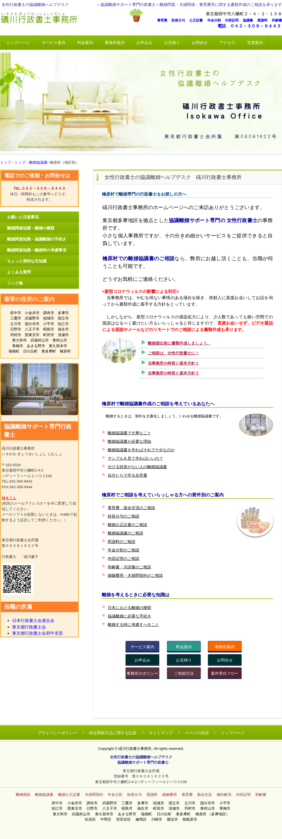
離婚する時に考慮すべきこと (133, 624)
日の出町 (30, 351)
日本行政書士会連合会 (33, 620)
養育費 (164, 20)
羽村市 (15, 335)
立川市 (15, 324)
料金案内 (85, 42)
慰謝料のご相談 (121, 541)
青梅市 (17, 346)
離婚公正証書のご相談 (127, 524)
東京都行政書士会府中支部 (37, 633)
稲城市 (48, 318)
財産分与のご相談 (123, 516)
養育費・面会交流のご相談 (131, 507)
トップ (5, 162)
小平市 (48, 324)
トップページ (18, 42)
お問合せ (200, 42)
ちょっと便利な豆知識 (27, 261)
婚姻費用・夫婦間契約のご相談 (135, 575)
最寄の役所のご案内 (29, 299)
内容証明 (233, 20)
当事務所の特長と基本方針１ (173, 363)
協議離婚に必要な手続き (129, 616)
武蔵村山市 (39, 340)
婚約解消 (224, 794)
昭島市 (48, 329)
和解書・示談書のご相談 (129, 567)
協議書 (249, 20)
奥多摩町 (48, 351)
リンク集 (15, 283)
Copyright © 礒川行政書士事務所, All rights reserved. (141, 748)
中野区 (107, 819)
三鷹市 (15, 318)
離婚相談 (23, 794)
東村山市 (59, 340)
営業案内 (255, 42)
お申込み (144, 42)
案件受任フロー (225, 673)
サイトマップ (161, 733)
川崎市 (158, 819)
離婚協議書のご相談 (125, 533)
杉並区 (92, 819)
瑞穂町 (13, 351)
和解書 (277, 20)
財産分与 (179, 20)
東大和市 (19, 340)
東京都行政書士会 (29, 627)
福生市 (63, 329)
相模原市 (189, 819)
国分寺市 (32, 324)
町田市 (48, 335)
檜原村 (65, 351)
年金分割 (215, 20)
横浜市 (174, 819)
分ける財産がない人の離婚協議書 (137, 467)
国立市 (63, 318)
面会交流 (204, 794)
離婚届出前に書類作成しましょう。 (179, 343)
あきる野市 (36, 346)
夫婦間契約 (94, 794)
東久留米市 (58, 346)
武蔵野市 (32, 318)
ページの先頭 (197, 733)
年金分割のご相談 (123, 550)
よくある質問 (19, 272)
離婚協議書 (44, 794)
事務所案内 (115, 42)
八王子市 (32, 329)
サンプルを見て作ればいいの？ (135, 458)
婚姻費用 (169, 794)
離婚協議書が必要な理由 (129, 441)
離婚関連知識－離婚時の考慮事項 (36, 250)
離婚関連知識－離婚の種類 (30, 228)
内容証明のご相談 (123, 558)
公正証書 (197, 20)
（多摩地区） (219, 814)
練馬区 (143, 819)
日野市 (15, 329)
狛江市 (63, 324)
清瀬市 (63, 335)
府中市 (15, 313)
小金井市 (32, 313)
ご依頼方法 (184, 673)
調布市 (48, 313)
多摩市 (63, 313)
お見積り (172, 42)
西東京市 (32, 335)
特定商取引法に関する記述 (112, 733)
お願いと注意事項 (23, 217)
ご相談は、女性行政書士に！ (173, 353)
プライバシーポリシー (57, 733)
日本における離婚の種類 (129, 607)
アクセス (227, 42)
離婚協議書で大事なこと (129, 433)
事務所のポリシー (142, 673)
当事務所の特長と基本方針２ (173, 373)
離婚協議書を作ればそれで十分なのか (141, 450)
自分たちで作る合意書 (127, 475)
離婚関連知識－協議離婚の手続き (36, 239)
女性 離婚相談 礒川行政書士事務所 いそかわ (63, 18)
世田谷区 (125, 819)
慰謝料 (264, 20)
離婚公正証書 (69, 794)
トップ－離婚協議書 (30, 162)
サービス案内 (53, 42)
